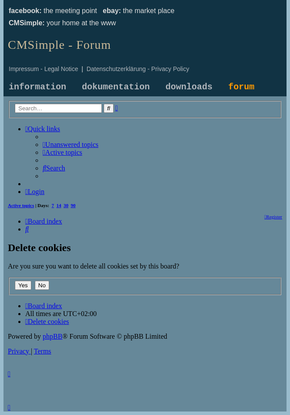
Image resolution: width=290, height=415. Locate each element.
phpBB (52, 336)
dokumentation (116, 87)
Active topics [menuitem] (21, 205)
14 (59, 205)
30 (66, 205)
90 (73, 205)
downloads (188, 87)
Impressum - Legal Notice (43, 68)
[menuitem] (70, 144)
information (37, 87)
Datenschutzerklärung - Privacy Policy (138, 68)
